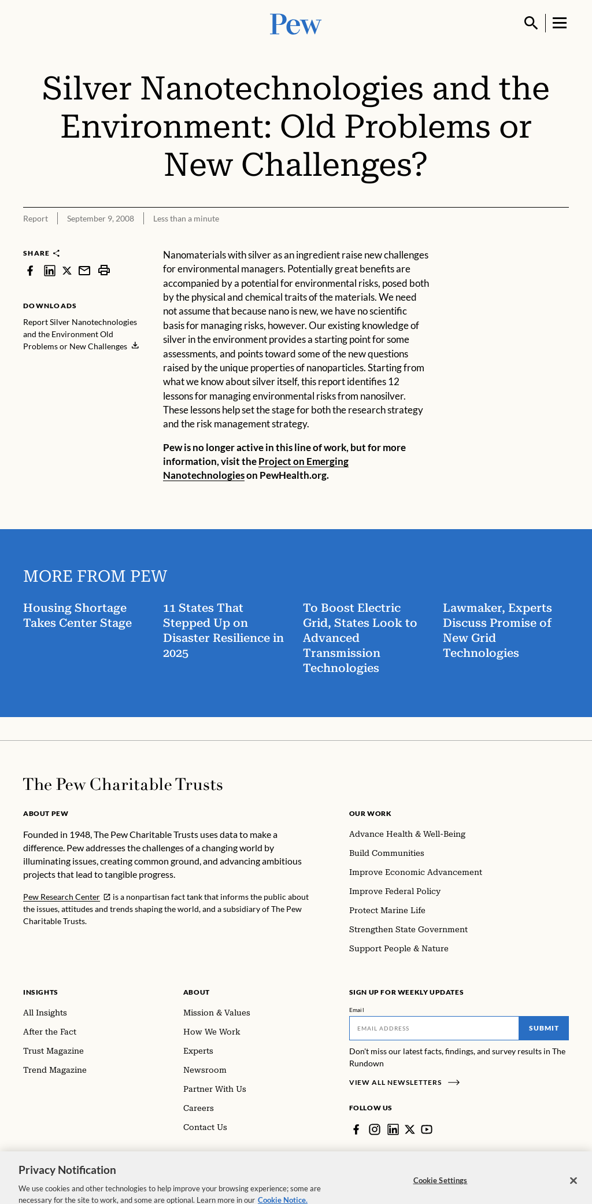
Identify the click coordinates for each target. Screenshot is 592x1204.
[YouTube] (427, 1129)
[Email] (434, 1028)
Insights (40, 992)
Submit (544, 1028)
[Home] (123, 784)
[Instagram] (375, 1129)
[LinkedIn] (393, 1129)
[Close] (573, 1190)
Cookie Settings (440, 1189)
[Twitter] (410, 1129)
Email (357, 1010)
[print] (104, 270)
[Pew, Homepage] (296, 23)
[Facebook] (356, 1129)
